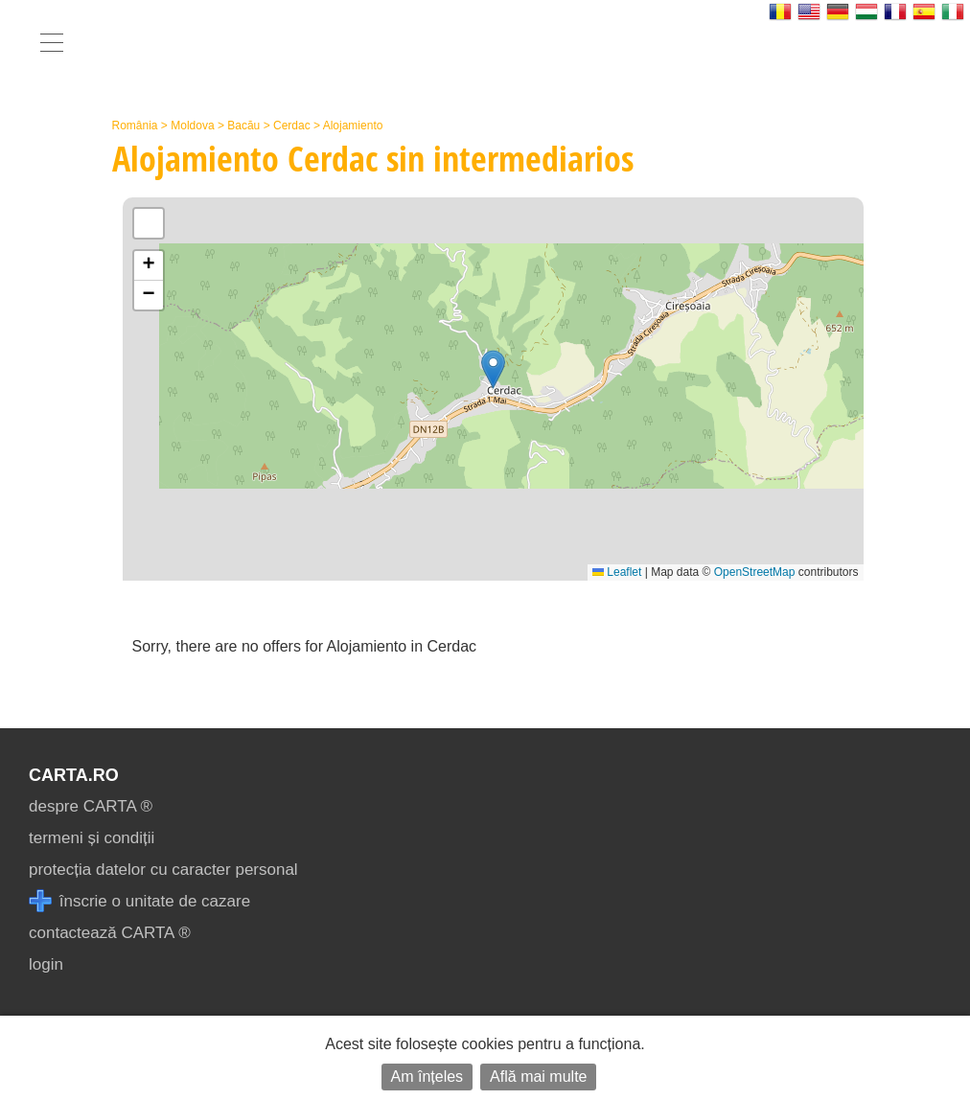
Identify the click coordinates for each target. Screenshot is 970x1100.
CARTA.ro (74, 775)
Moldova (192, 125)
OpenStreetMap (755, 572)
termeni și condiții (91, 838)
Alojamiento (353, 125)
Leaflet (616, 572)
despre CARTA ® (90, 806)
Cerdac (292, 125)
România (135, 125)
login (46, 964)
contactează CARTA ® (110, 933)
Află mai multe (538, 1076)
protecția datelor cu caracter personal (163, 869)
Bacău (243, 125)
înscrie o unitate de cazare (139, 901)
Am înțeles (427, 1076)
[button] (493, 369)
